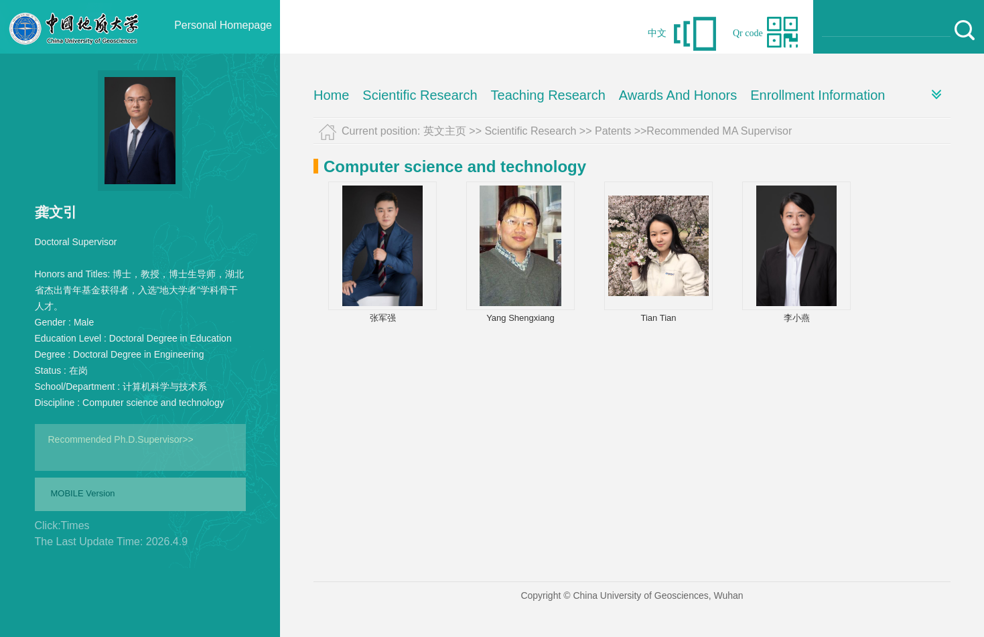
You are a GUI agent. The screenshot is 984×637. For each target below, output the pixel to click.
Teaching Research (548, 95)
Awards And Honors (678, 95)
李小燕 (797, 318)
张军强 (383, 318)
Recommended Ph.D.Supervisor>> (121, 439)
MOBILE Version (83, 493)
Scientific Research (419, 95)
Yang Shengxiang (520, 318)
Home (331, 95)
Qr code (748, 33)
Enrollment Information (817, 95)
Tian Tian (659, 318)
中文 (657, 33)
